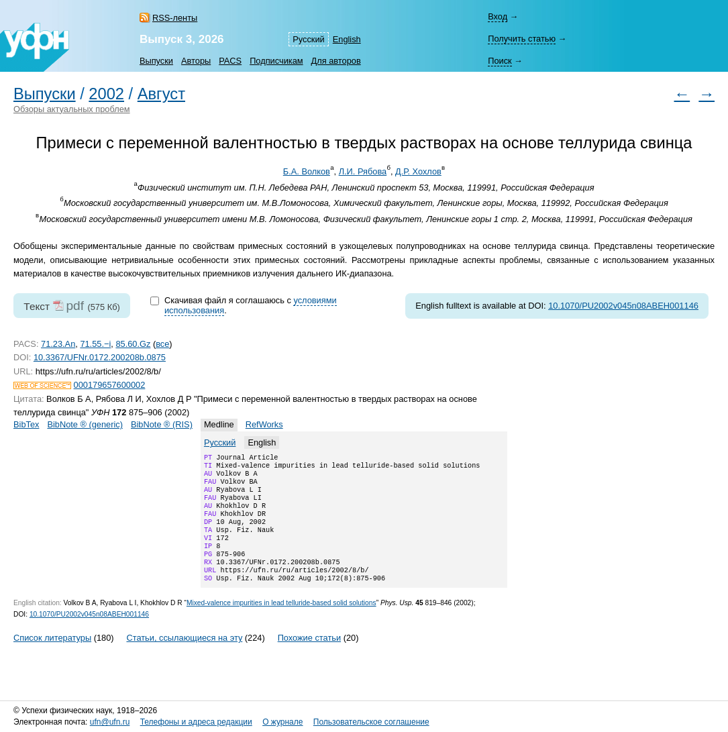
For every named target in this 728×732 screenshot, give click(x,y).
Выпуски (156, 61)
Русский (308, 39)
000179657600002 (110, 385)
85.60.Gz (132, 344)
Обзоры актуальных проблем (71, 109)
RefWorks (264, 424)
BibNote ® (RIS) (162, 424)
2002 (106, 94)
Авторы (196, 61)
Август (161, 94)
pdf (75, 306)
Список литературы (52, 659)
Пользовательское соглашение (371, 722)
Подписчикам (276, 61)
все (162, 344)
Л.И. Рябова (363, 171)
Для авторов (336, 61)
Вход (497, 16)
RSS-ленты (174, 18)
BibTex (26, 424)
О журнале (282, 722)
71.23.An (58, 344)
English (347, 39)
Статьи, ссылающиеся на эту (184, 659)
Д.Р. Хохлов (418, 171)
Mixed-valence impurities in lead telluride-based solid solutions (281, 624)
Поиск (499, 61)
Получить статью (522, 39)
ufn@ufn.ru (110, 722)
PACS (230, 61)
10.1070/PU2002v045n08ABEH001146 (623, 306)
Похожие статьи (309, 659)
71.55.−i (95, 344)
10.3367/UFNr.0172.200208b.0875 (100, 357)
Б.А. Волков (306, 171)
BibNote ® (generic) (85, 424)
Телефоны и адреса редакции (196, 722)
